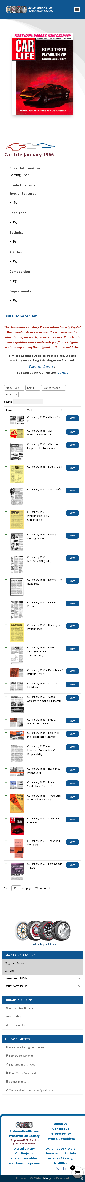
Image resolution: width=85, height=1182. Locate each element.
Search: (23, 401)
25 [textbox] (15, 888)
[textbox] (13, 388)
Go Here (62, 372)
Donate (48, 366)
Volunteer (35, 366)
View (72, 418)
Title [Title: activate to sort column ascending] (30, 410)
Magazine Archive (16, 1025)
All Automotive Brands (19, 1008)
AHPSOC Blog (13, 1016)
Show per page (18, 888)
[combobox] (14, 388)
